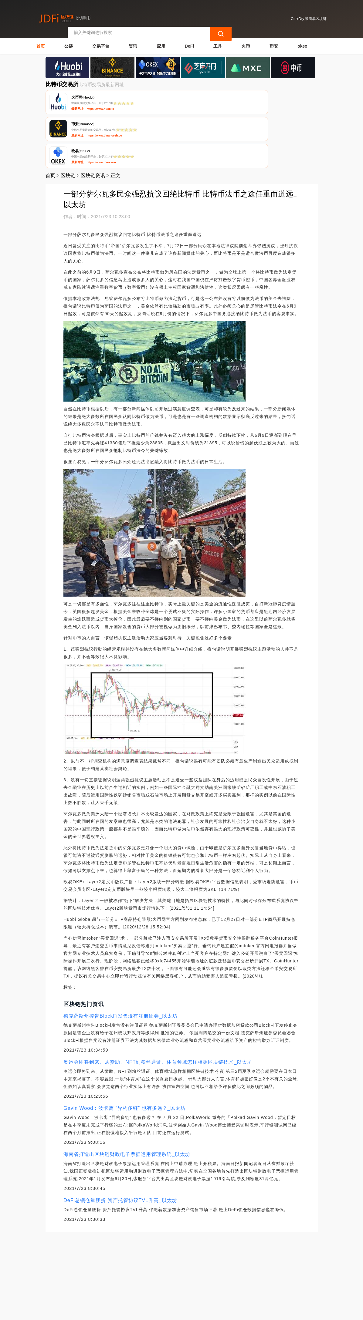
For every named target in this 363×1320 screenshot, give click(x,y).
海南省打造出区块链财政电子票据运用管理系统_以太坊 (126, 1099)
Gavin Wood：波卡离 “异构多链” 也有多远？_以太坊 (124, 1053)
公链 (68, 44)
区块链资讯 (93, 120)
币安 (274, 44)
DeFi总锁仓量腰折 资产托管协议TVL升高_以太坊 (120, 1145)
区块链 (68, 120)
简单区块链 (136, 1313)
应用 (161, 44)
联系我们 (107, 1273)
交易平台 (100, 44)
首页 (40, 44)
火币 (246, 44)
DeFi (189, 44)
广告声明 (167, 1273)
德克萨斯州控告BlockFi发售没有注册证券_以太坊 (120, 961)
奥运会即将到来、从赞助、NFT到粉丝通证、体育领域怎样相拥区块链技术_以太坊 (157, 1007)
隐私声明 (137, 1273)
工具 (217, 44)
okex (302, 44)
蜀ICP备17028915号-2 (164, 1313)
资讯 (133, 44)
